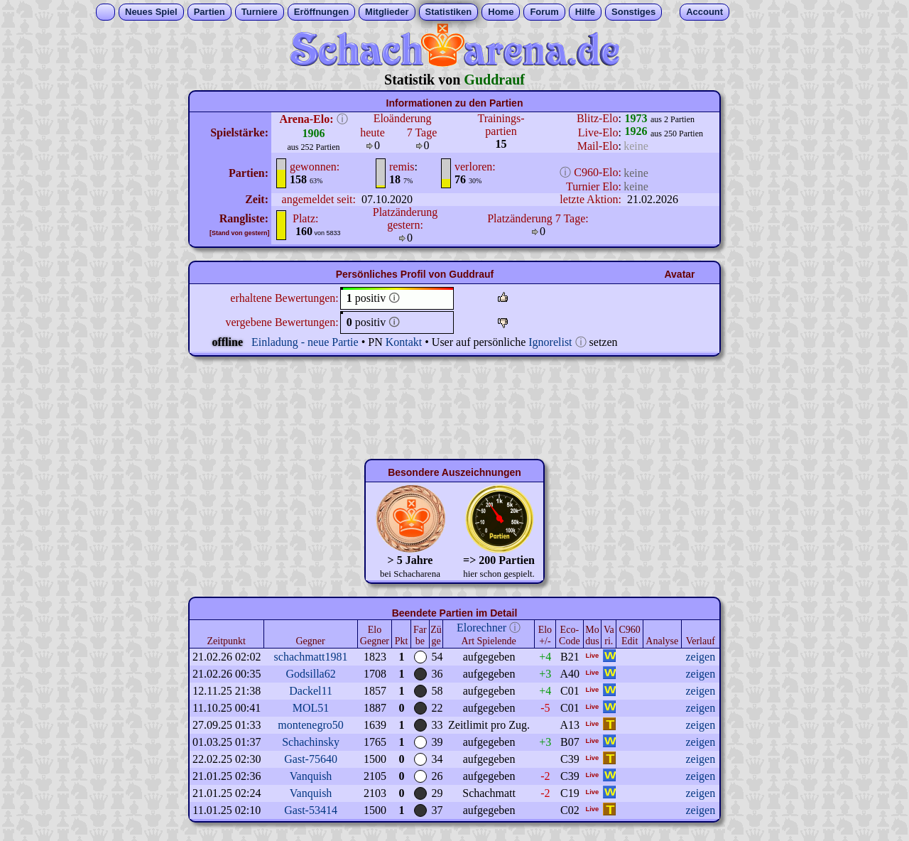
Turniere (259, 11)
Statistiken (448, 11)
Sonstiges (633, 11)
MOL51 (311, 708)
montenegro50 (310, 725)
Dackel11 (310, 691)
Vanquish (311, 776)
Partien (209, 11)
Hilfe (585, 11)
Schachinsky (310, 742)
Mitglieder (386, 11)
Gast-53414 (310, 810)
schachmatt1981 (311, 657)
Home (500, 11)
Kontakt (404, 342)
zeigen (700, 657)
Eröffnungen (321, 11)
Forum (544, 11)
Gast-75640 (310, 759)
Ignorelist (550, 342)
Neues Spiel (151, 11)
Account (704, 11)
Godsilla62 (310, 674)
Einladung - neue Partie (305, 342)
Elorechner (481, 628)
